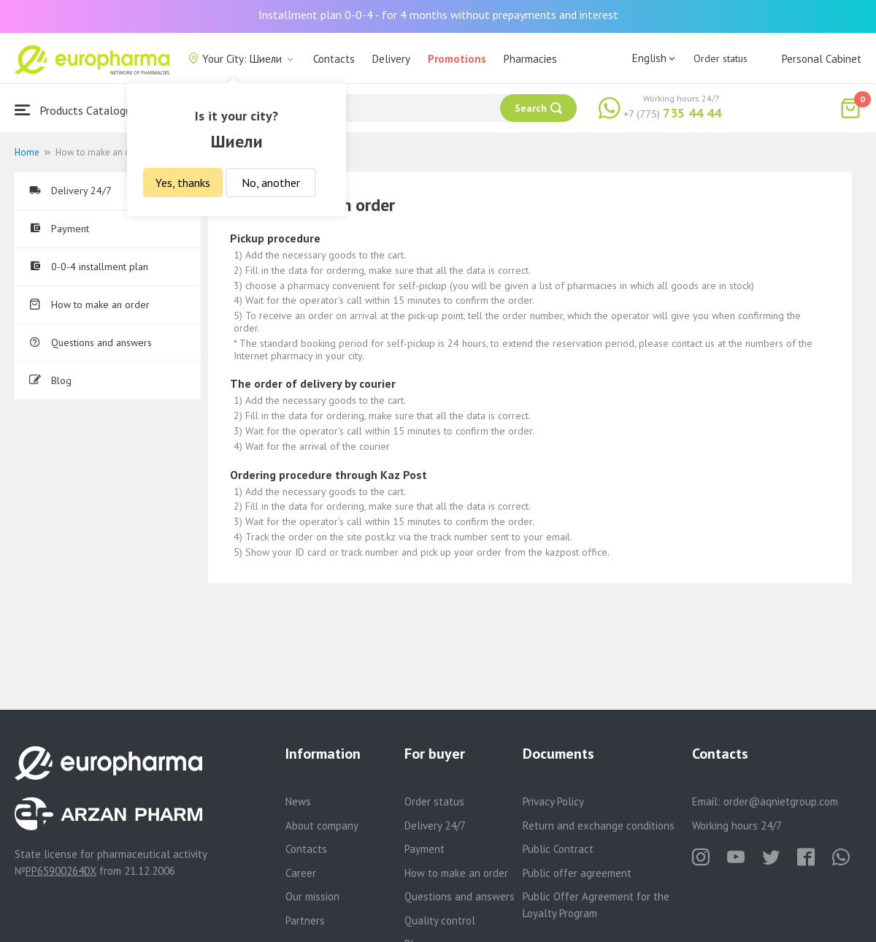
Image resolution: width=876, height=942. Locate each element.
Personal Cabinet (821, 59)
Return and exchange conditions (599, 825)
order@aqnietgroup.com (780, 801)
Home (27, 152)
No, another (271, 182)
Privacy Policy (553, 801)
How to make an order (89, 304)
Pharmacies (530, 59)
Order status (721, 58)
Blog (50, 380)
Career (300, 873)
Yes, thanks (182, 182)
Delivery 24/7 (70, 190)
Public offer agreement (577, 873)
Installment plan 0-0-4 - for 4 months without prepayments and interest (438, 14)
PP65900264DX (61, 871)
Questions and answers (90, 342)
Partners (305, 920)
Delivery (391, 59)
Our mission (312, 896)
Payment (59, 228)
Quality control (439, 920)
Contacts (334, 59)
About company (321, 825)
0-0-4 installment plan (88, 266)
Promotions (457, 59)
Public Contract (558, 849)
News (298, 801)
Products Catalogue (76, 110)
